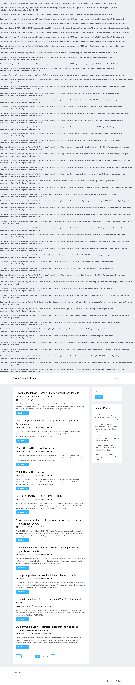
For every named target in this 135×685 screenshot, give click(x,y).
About (118, 378)
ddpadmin (37, 400)
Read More (22, 413)
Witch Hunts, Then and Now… (32, 472)
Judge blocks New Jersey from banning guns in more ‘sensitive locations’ (106, 457)
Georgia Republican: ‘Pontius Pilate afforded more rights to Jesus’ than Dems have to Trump (47, 395)
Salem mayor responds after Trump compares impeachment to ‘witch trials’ (50, 422)
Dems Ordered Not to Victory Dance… (36, 448)
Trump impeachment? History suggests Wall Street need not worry (48, 601)
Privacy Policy (17, 672)
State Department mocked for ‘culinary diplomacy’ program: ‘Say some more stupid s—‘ (107, 438)
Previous (18, 656)
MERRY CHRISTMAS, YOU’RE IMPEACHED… (39, 496)
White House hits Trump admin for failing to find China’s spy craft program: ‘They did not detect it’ (107, 417)
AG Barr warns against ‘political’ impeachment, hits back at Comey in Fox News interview (47, 628)
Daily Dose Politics (24, 378)
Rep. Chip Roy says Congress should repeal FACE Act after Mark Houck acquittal (106, 447)
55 (48, 656)
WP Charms (118, 681)
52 (32, 656)
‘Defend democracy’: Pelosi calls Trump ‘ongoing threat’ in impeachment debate (47, 549)
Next (53, 656)
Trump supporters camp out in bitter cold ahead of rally (46, 575)
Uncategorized (47, 400)
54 (43, 656)
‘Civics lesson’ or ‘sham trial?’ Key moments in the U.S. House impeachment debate (48, 522)
